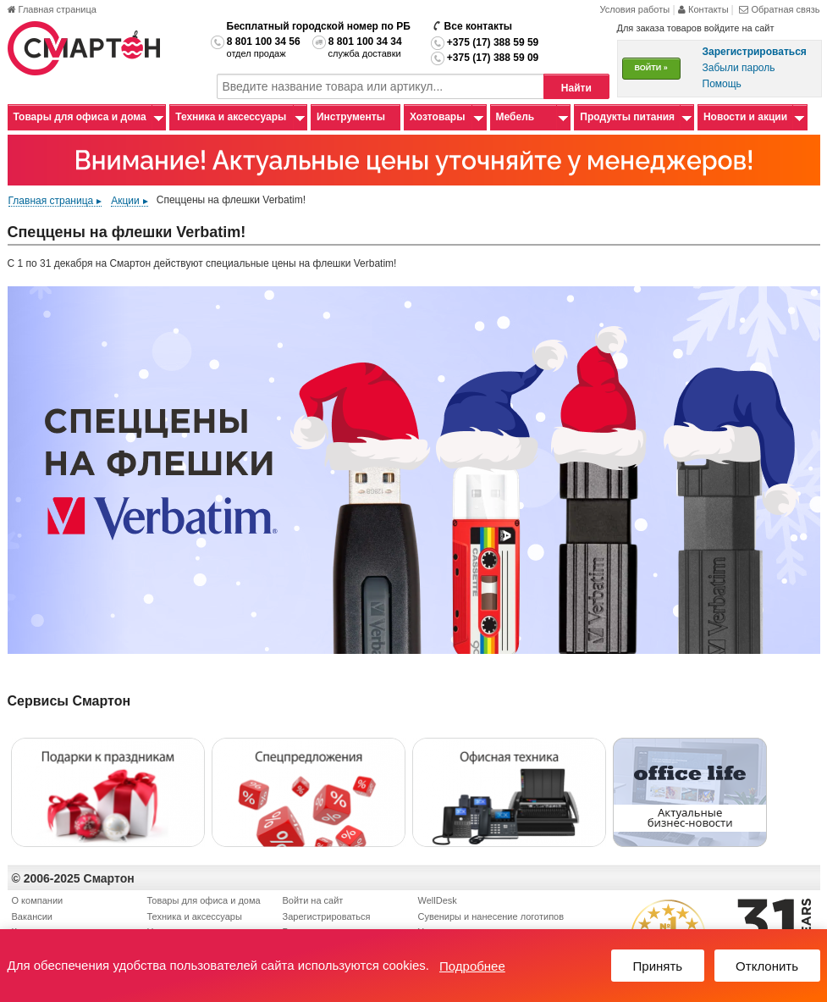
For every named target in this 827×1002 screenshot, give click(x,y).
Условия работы (634, 9)
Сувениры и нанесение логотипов (491, 916)
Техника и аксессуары (230, 117)
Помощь (722, 84)
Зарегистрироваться (327, 916)
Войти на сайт (313, 900)
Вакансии (32, 916)
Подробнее (472, 966)
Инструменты (351, 117)
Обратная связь (779, 9)
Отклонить (767, 966)
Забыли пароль (739, 68)
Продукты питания (627, 117)
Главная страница (52, 9)
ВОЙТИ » (651, 68)
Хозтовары (438, 117)
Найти (576, 88)
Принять (658, 966)
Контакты (704, 9)
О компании (37, 900)
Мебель (515, 117)
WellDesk (437, 900)
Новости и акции (745, 117)
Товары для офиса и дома (80, 117)
